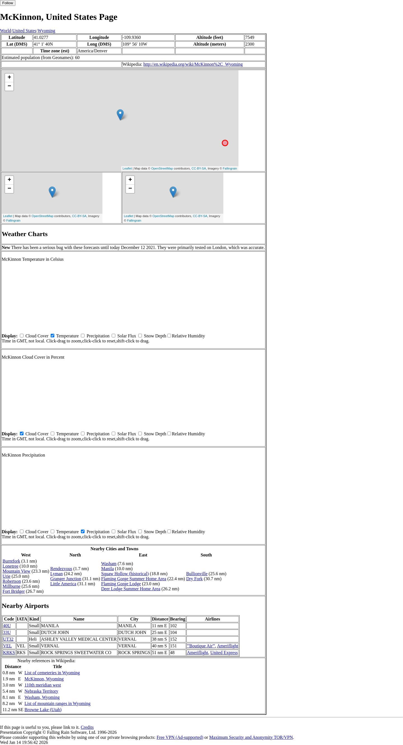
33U (7, 632)
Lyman (56, 573)
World (5, 30)
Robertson (12, 581)
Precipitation (97, 335)
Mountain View (17, 571)
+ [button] (9, 78)
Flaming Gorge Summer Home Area (133, 578)
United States (24, 30)
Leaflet (127, 168)
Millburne (11, 586)
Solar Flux (126, 335)
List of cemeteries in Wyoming (52, 672)
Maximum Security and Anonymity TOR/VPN (251, 737)
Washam (108, 563)
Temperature (67, 335)
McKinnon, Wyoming (44, 678)
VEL (7, 645)
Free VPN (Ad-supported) (179, 737)
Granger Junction (65, 578)
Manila (107, 568)
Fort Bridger (14, 591)
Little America (63, 583)
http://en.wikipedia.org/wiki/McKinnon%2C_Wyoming (193, 64)
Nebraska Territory (41, 691)
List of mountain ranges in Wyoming (58, 703)
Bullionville (196, 573)
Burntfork (11, 561)
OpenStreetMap (162, 168)
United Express (224, 652)
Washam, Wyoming (42, 697)
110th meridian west (43, 685)
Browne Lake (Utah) (43, 709)
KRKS (9, 652)
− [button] (9, 86)
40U (7, 625)
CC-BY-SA (198, 168)
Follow (7, 3)
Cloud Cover (36, 335)
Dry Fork (194, 578)
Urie (6, 576)
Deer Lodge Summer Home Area (130, 588)
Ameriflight (227, 645)
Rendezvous (61, 568)
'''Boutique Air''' (201, 645)
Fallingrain (230, 168)
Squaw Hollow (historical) (125, 573)
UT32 (8, 639)
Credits (87, 727)
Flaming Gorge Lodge (121, 583)
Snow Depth (155, 335)
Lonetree (10, 566)
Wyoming (46, 30)
